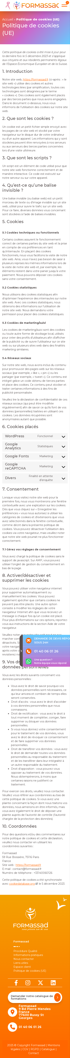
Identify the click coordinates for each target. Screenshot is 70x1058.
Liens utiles (20, 963)
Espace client (22, 967)
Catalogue (48, 1049)
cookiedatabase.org (22, 883)
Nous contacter (23, 959)
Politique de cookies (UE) (29, 970)
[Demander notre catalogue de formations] (57, 997)
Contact (33, 1053)
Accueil (7, 19)
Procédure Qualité (25, 951)
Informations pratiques (28, 955)
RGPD (35, 1049)
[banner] (31, 5)
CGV (25, 1049)
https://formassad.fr (35, 79)
